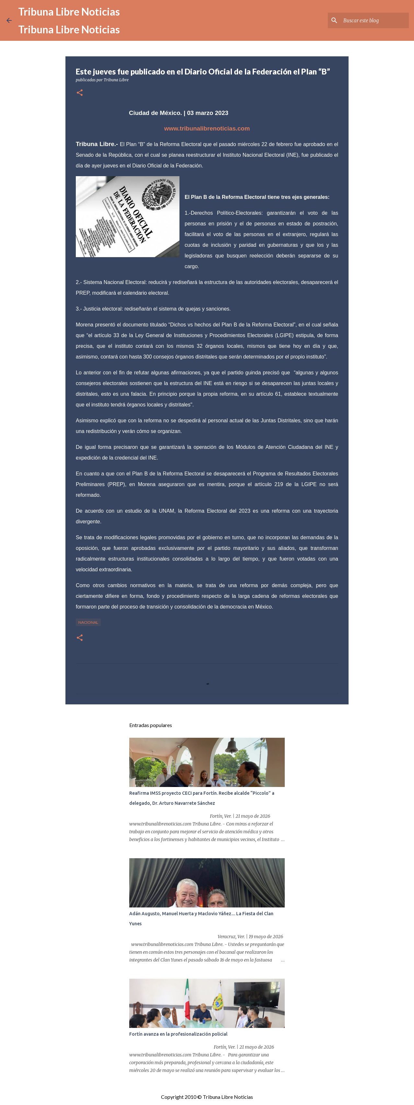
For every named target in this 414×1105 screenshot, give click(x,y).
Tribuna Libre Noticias (69, 11)
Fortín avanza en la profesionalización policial (178, 1034)
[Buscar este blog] (375, 20)
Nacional (88, 622)
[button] (80, 93)
